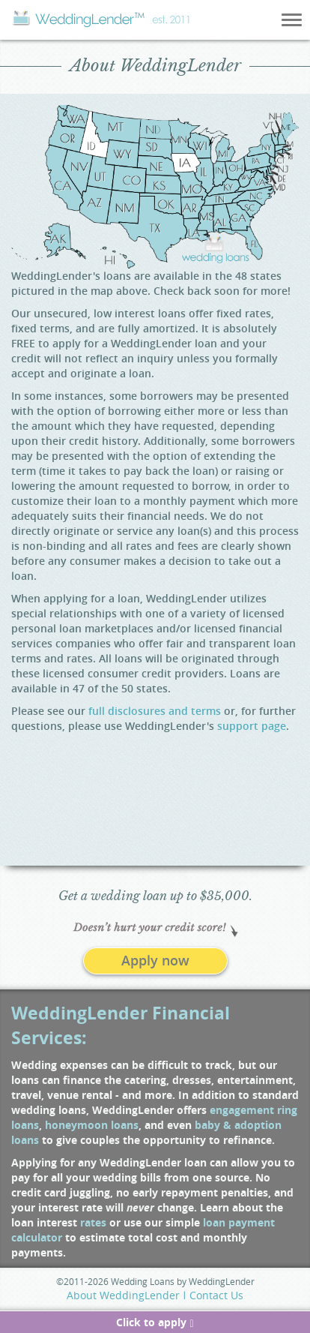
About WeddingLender (123, 1295)
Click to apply (154, 1322)
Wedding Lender (100, 19)
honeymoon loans (92, 1125)
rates (93, 1222)
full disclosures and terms (154, 711)
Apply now (155, 960)
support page (251, 726)
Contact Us (216, 1295)
